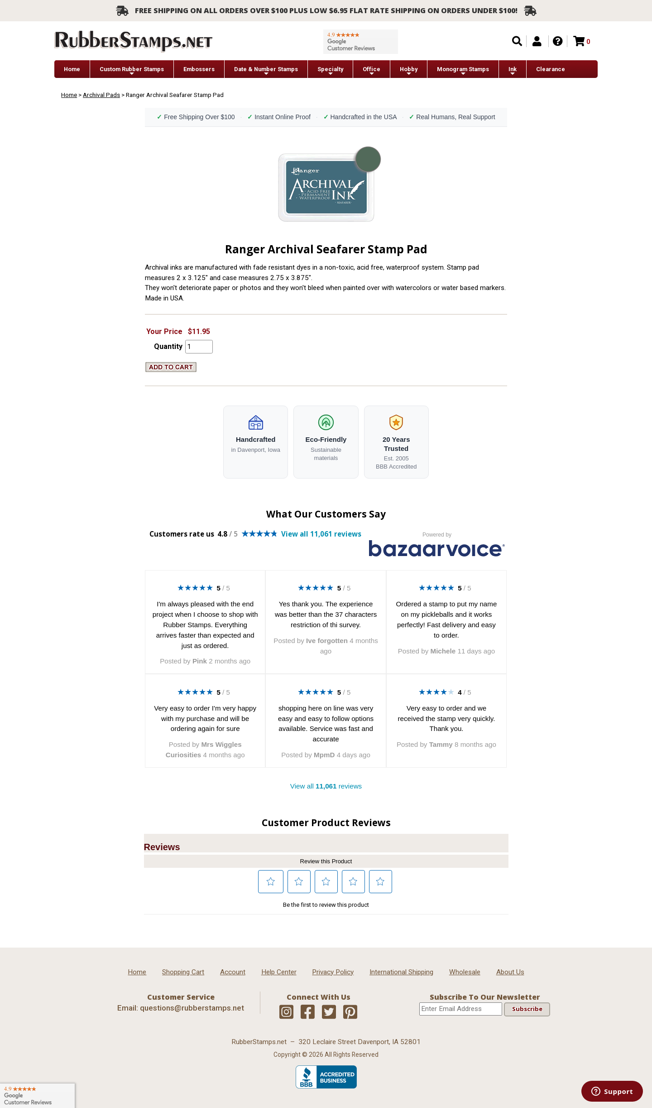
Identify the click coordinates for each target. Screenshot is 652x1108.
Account (232, 972)
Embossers (199, 69)
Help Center (279, 972)
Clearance (550, 69)
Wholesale (464, 972)
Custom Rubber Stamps (132, 71)
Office (371, 71)
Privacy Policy (333, 972)
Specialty (330, 71)
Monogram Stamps (463, 71)
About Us (510, 972)
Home (72, 69)
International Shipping (401, 972)
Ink (512, 71)
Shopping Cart (183, 972)
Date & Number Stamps (266, 71)
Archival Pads (101, 94)
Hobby (408, 71)
